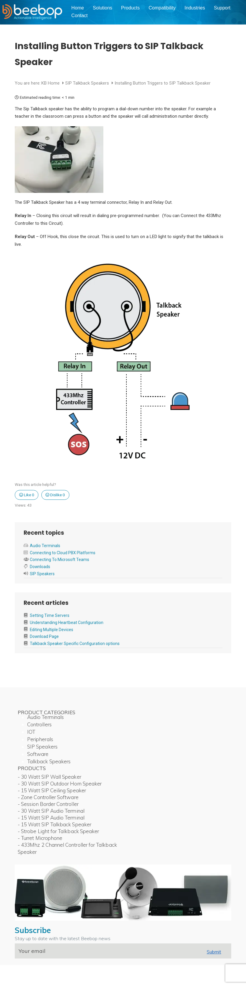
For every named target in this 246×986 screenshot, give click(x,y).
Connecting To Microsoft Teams (59, 559)
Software (38, 754)
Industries (195, 7)
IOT (31, 732)
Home (77, 7)
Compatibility (162, 7)
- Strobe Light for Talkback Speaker (58, 831)
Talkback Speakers (49, 761)
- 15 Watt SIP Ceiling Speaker (52, 790)
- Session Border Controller (48, 804)
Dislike (55, 494)
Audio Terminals (45, 545)
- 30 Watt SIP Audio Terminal (51, 811)
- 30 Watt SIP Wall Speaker (49, 777)
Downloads (40, 566)
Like (26, 494)
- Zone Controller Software (48, 797)
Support (222, 7)
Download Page (44, 636)
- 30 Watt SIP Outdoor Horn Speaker (60, 783)
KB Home (51, 83)
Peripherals (40, 739)
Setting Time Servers (49, 615)
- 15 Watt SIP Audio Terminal (51, 817)
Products (130, 7)
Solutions (102, 7)
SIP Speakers (42, 573)
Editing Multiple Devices (51, 629)
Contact (79, 15)
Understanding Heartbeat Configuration (66, 622)
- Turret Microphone (40, 838)
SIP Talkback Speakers (87, 83)
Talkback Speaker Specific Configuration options (75, 643)
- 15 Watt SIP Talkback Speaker (54, 824)
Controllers (39, 724)
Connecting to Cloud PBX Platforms (62, 552)
